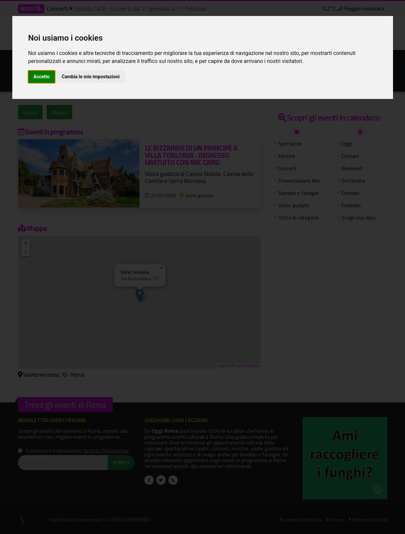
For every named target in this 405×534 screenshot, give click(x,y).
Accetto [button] (42, 76)
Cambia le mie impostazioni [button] (90, 76)
